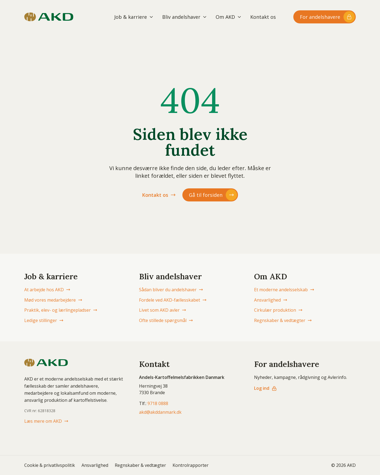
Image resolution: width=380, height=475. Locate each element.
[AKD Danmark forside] (48, 17)
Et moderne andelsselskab (284, 290)
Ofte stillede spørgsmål (166, 320)
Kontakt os (263, 17)
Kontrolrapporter (191, 465)
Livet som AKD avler (162, 310)
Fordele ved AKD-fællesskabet (173, 300)
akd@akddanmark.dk (160, 412)
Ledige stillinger (44, 320)
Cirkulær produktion (278, 310)
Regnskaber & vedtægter (283, 320)
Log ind (265, 388)
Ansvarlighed (270, 300)
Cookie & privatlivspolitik (49, 465)
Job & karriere (133, 17)
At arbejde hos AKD (47, 290)
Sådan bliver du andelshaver (171, 290)
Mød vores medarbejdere (53, 300)
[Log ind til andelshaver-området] (324, 16)
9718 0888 (157, 403)
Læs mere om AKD (46, 421)
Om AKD (229, 17)
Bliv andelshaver (184, 17)
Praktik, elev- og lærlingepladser (60, 310)
